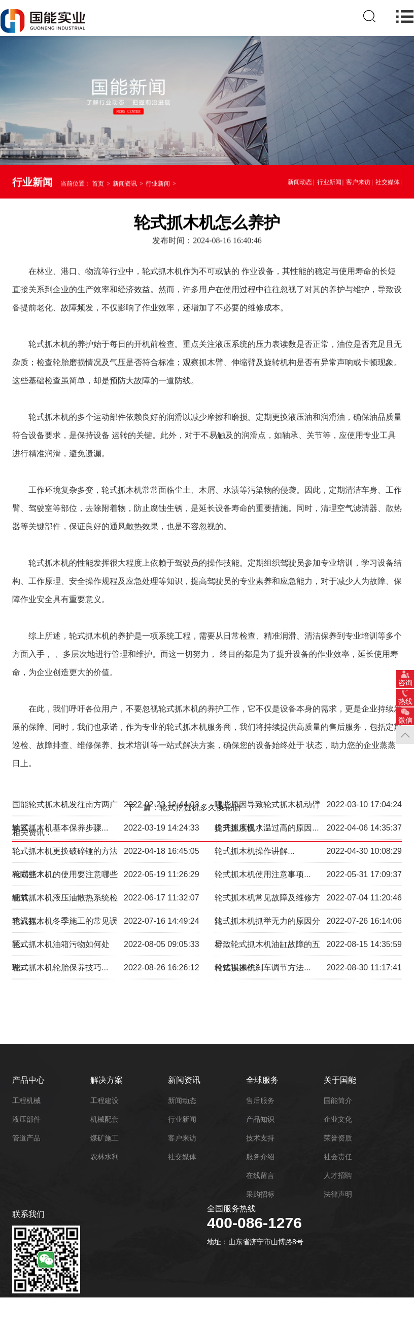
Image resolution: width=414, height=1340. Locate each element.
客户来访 (358, 183)
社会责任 (338, 1157)
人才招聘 (338, 1175)
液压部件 (26, 1119)
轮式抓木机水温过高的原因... (267, 785)
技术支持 (260, 1138)
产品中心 (28, 1080)
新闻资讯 (125, 185)
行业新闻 (158, 185)
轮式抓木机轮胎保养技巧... (60, 925)
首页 (98, 185)
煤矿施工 (104, 1138)
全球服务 (262, 1080)
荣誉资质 (338, 1138)
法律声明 (338, 1194)
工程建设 (104, 1100)
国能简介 (338, 1100)
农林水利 (104, 1157)
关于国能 (340, 1080)
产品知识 (260, 1119)
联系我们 (28, 1214)
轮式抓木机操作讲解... (254, 809)
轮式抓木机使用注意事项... (262, 832)
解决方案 (106, 1080)
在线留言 (260, 1175)
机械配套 (104, 1119)
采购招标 (260, 1194)
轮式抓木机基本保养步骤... (60, 785)
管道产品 (26, 1138)
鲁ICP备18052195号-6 (100, 1309)
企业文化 (338, 1119)
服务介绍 (260, 1157)
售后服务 (260, 1100)
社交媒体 (387, 183)
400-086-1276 (254, 1222)
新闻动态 (300, 183)
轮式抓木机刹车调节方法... (262, 925)
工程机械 (26, 1100)
